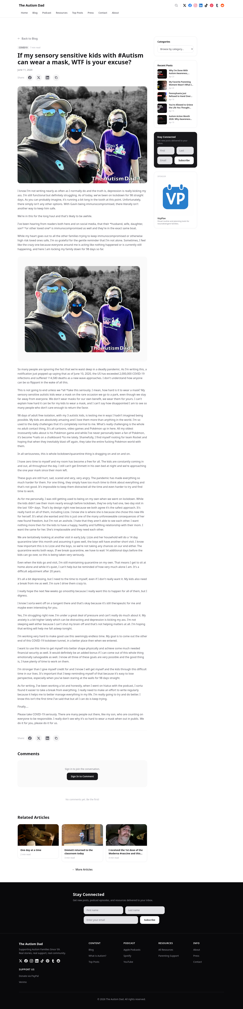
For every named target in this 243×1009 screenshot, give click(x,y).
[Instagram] (195, 5)
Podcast (46, 12)
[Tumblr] (217, 5)
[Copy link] (56, 77)
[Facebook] (190, 5)
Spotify (127, 955)
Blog (34, 12)
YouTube (128, 961)
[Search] (176, 5)
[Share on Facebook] (29, 77)
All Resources (165, 949)
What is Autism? (97, 955)
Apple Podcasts (132, 949)
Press (91, 12)
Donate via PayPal (29, 976)
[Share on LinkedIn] (47, 77)
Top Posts (77, 12)
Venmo (23, 982)
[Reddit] (222, 5)
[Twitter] (184, 5)
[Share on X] (38, 77)
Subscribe (184, 160)
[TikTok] (206, 5)
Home (24, 12)
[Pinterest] (211, 5)
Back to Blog (28, 38)
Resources (61, 12)
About (115, 12)
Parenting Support (168, 955)
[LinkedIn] (200, 5)
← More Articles (82, 869)
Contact (102, 12)
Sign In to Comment (82, 776)
